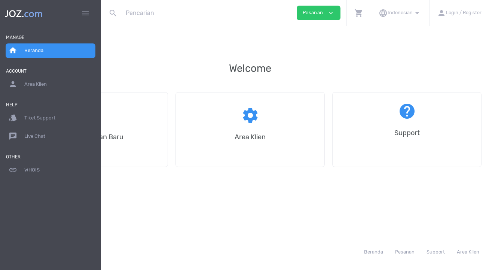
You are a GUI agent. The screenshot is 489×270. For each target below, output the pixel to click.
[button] (358, 13)
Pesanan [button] (318, 12)
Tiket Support (32, 117)
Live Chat (27, 136)
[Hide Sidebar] (85, 13)
